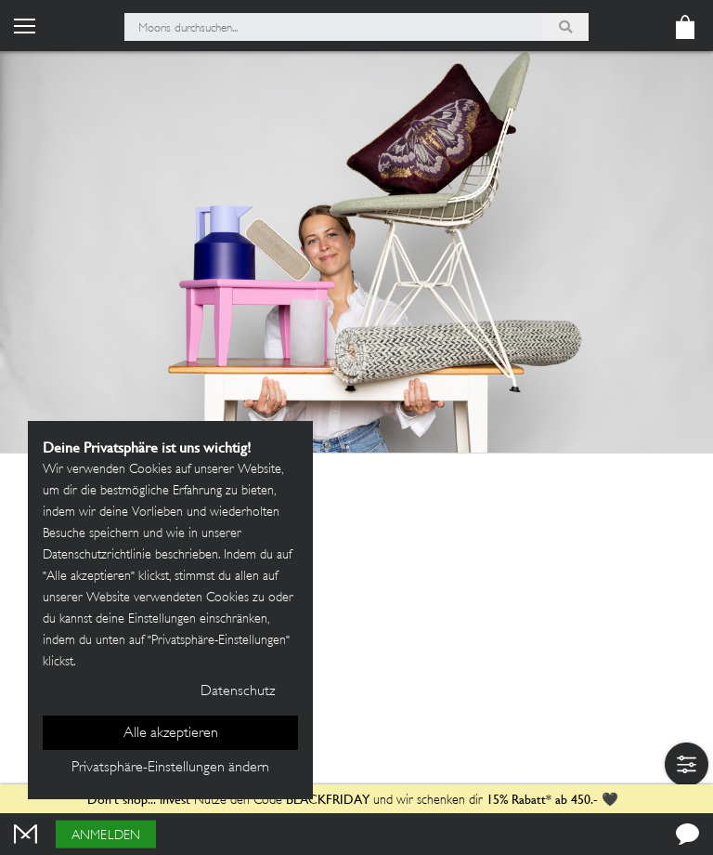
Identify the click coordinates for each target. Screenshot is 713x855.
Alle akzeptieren (170, 734)
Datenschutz (238, 692)
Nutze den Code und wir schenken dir (285, 801)
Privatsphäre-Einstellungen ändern (170, 768)
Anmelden (105, 836)
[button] (686, 764)
